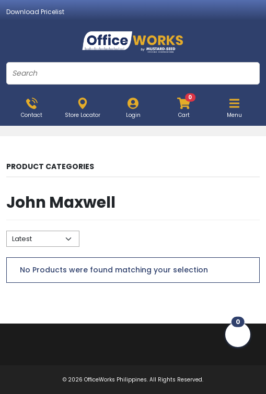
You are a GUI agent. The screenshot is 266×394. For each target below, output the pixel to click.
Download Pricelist (35, 11)
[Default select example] (42, 239)
